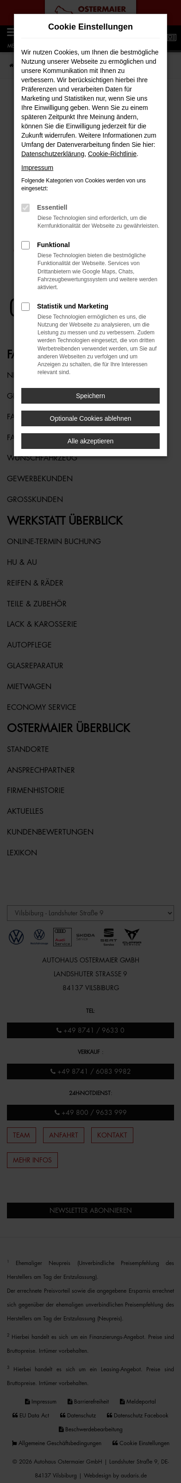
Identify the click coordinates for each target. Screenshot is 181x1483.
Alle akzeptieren (91, 441)
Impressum (37, 167)
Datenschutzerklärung (52, 153)
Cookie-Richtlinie (112, 153)
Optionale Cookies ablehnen (90, 418)
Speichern (90, 396)
